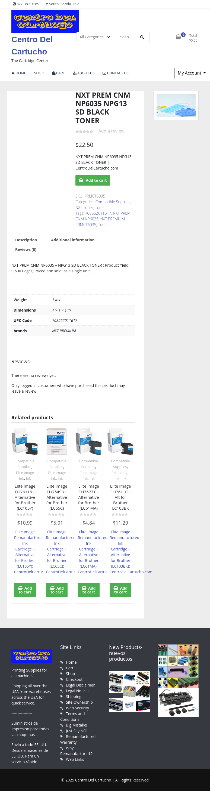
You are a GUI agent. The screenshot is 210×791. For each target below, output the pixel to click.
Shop (70, 673)
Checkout (74, 679)
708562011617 (98, 213)
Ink (28, 478)
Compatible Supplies (113, 201)
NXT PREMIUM (112, 218)
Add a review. (112, 131)
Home (71, 662)
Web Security (77, 707)
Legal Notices (77, 690)
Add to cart (96, 180)
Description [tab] (26, 239)
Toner (100, 207)
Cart (69, 667)
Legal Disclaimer (80, 685)
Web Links (75, 759)
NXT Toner (84, 207)
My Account (190, 73)
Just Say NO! (76, 730)
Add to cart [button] (25, 590)
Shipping (73, 696)
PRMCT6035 (85, 224)
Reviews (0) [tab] (25, 249)
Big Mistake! (76, 725)
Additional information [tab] (73, 239)
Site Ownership (79, 702)
